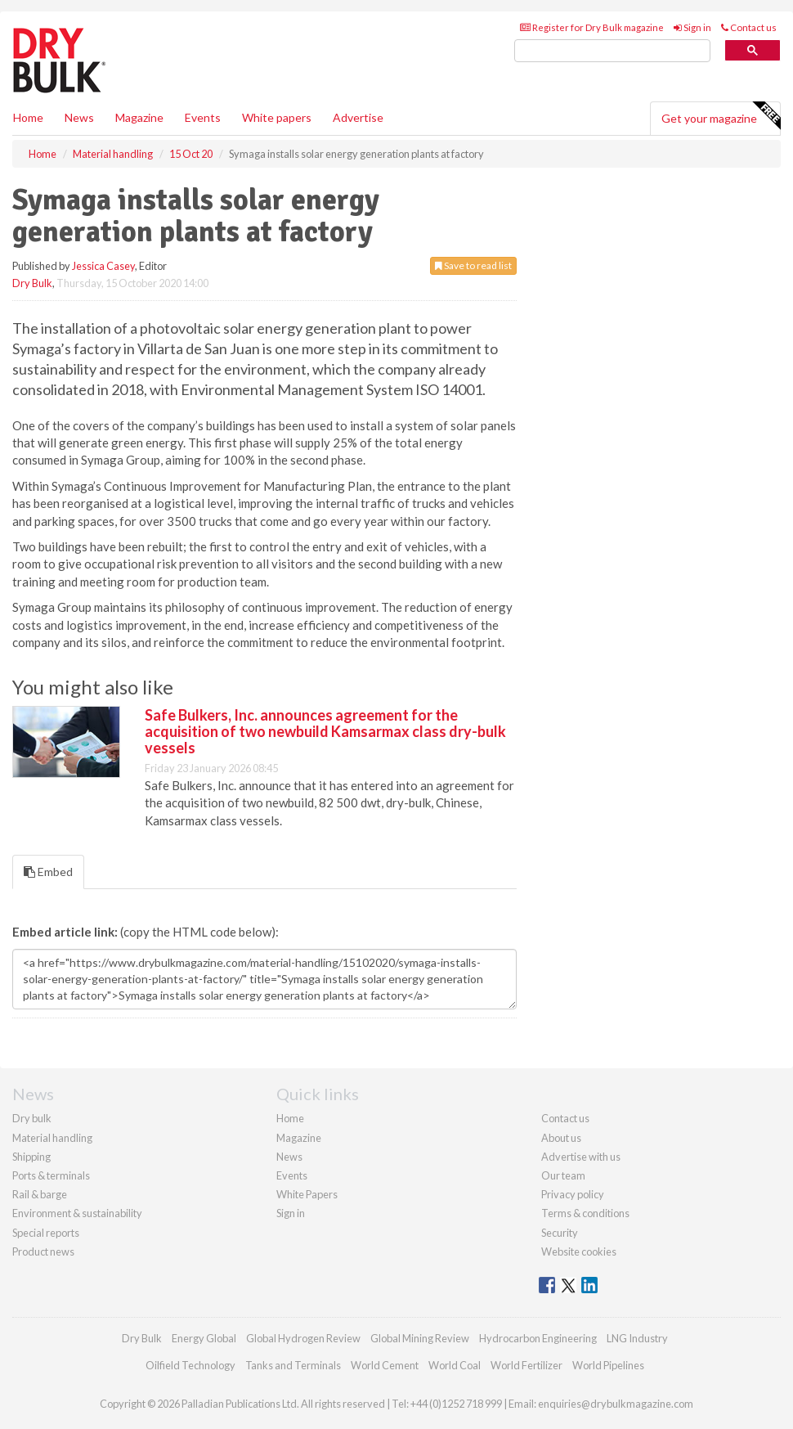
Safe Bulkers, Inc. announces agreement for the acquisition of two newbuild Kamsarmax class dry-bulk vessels (325, 731)
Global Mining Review (419, 1338)
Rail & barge (39, 1194)
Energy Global (204, 1338)
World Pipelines (608, 1365)
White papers (276, 117)
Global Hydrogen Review (303, 1338)
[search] (612, 51)
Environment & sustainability (77, 1213)
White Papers (307, 1194)
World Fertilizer (526, 1365)
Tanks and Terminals (293, 1365)
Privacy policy (572, 1194)
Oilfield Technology (190, 1365)
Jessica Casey (103, 265)
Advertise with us (581, 1156)
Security (559, 1232)
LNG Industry (637, 1338)
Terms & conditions (585, 1213)
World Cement (385, 1365)
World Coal (454, 1365)
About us (561, 1137)
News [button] (79, 117)
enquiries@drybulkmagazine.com (615, 1403)
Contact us (749, 27)
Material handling (52, 1137)
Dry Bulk (32, 283)
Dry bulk (32, 1118)
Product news (43, 1251)
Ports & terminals (51, 1175)
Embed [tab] (48, 872)
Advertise (358, 117)
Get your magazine (720, 116)
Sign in (692, 27)
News (289, 1156)
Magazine (139, 117)
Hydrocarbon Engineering (538, 1338)
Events (203, 117)
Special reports (45, 1232)
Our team (563, 1175)
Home (28, 117)
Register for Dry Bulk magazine (592, 27)
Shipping (31, 1156)
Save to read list (473, 265)
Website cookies (578, 1251)
